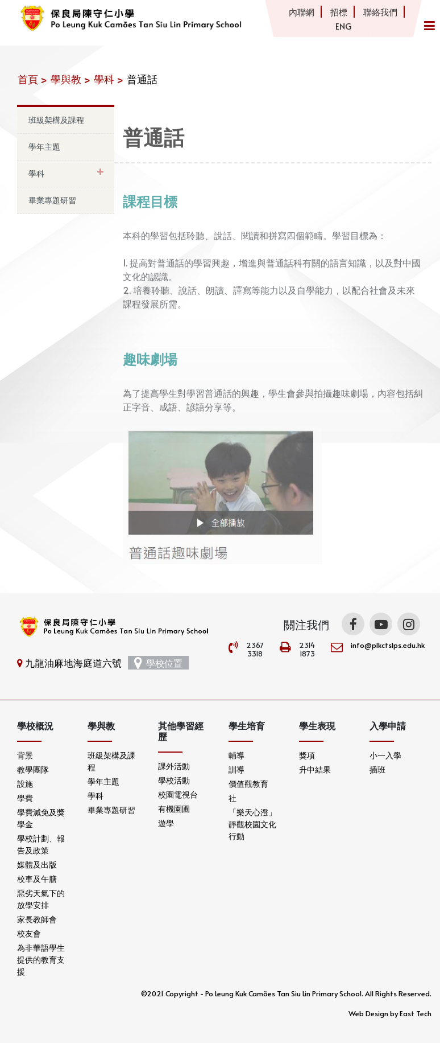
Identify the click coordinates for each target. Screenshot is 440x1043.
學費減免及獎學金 (41, 818)
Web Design (368, 1013)
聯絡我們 (380, 12)
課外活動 (174, 766)
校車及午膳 (37, 878)
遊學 (166, 823)
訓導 (236, 769)
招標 (338, 12)
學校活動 (174, 780)
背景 (25, 755)
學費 (25, 797)
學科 (36, 173)
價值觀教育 (248, 783)
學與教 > (70, 79)
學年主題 (44, 146)
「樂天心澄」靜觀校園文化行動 (252, 824)
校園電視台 (178, 794)
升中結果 (315, 769)
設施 (25, 783)
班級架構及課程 (56, 119)
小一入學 (385, 755)
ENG (343, 26)
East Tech (415, 1013)
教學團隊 (33, 769)
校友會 (29, 933)
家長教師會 (37, 919)
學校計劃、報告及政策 (41, 844)
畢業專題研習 (52, 200)
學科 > (108, 79)
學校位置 (158, 663)
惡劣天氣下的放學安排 (41, 899)
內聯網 (301, 12)
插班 (377, 769)
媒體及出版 (37, 864)
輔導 (236, 755)
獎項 (307, 755)
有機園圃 (174, 808)
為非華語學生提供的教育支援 (41, 959)
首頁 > (32, 79)
